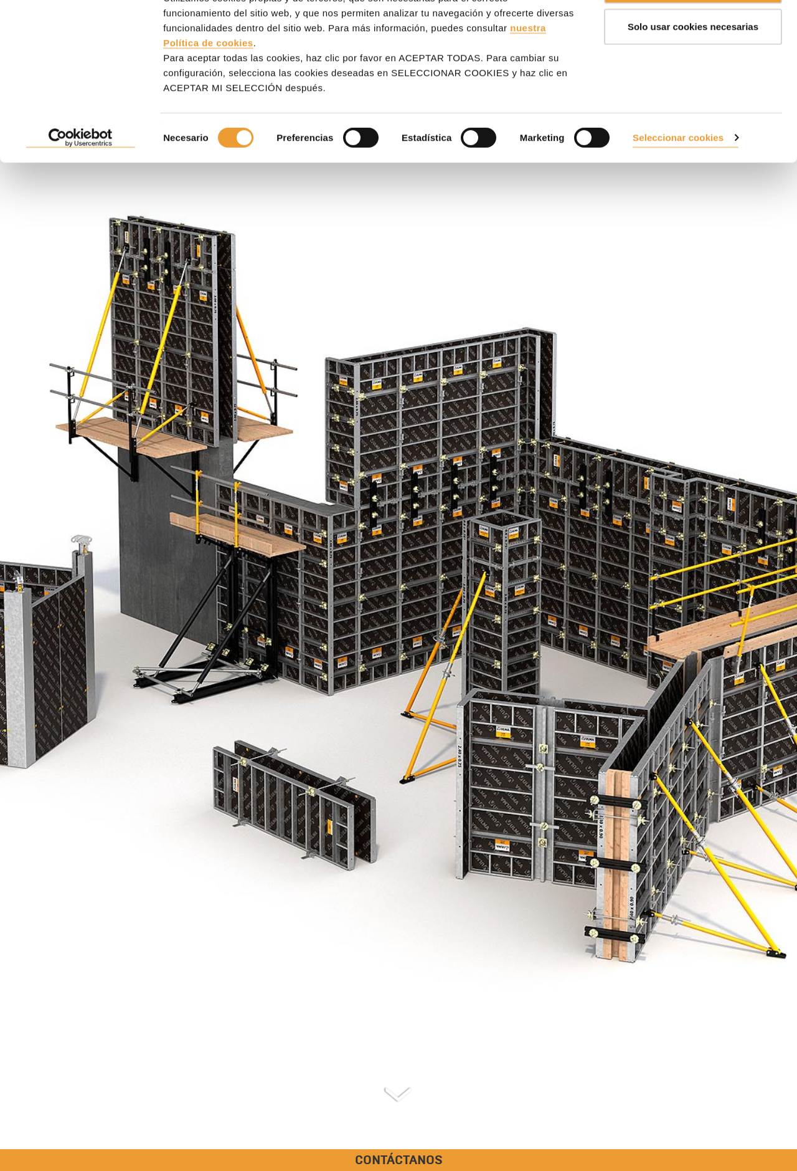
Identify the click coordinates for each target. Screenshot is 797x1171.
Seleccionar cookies (678, 184)
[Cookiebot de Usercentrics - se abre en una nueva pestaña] (80, 185)
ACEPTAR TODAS (693, 32)
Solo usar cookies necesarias (693, 74)
